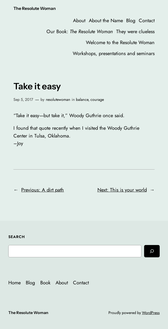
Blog (130, 20)
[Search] (152, 251)
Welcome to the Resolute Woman (120, 42)
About (79, 20)
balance (82, 99)
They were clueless (135, 31)
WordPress (151, 312)
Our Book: (79, 31)
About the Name (106, 20)
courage (97, 99)
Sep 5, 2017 (23, 99)
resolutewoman (58, 99)
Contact (147, 20)
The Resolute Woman (34, 8)
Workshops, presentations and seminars (114, 53)
